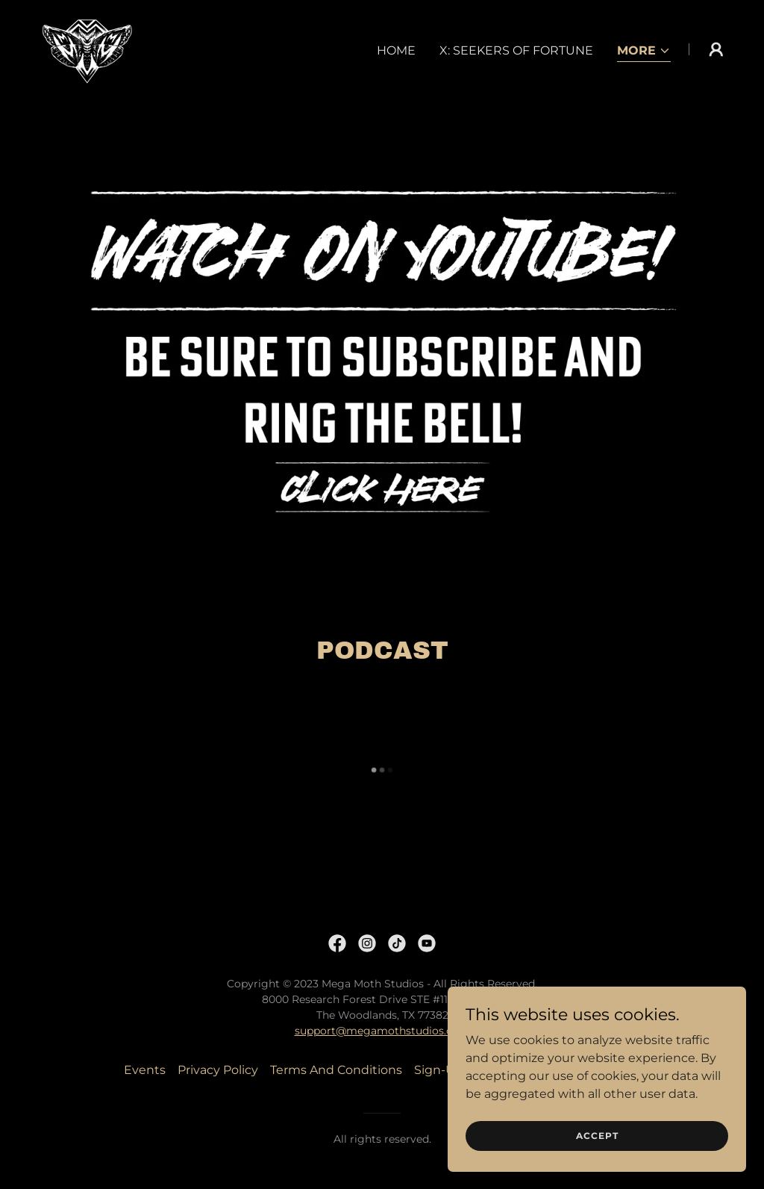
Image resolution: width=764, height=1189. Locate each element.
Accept (597, 1135)
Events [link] (145, 1070)
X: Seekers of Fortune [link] (516, 50)
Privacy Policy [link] (218, 1070)
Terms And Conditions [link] (336, 1070)
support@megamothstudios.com (382, 1030)
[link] (85, 48)
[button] (644, 52)
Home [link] (396, 50)
